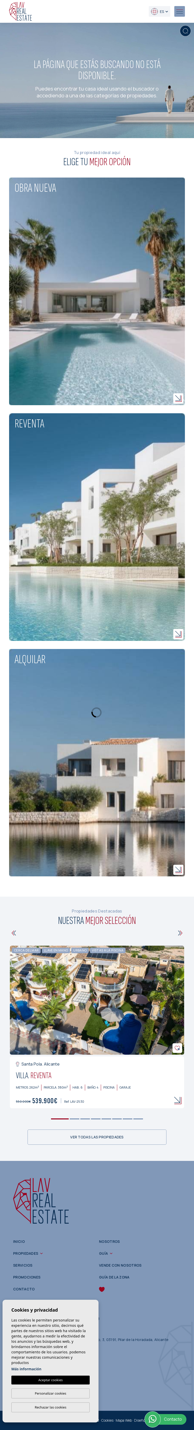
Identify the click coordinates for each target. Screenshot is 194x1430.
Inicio (19, 1241)
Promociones (26, 1277)
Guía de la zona (114, 1277)
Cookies (107, 1420)
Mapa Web (124, 1420)
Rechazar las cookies (50, 1407)
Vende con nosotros (120, 1265)
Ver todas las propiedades (97, 1137)
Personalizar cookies (50, 1393)
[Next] (180, 933)
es (157, 11)
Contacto (24, 1289)
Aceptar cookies (50, 1380)
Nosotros (109, 1241)
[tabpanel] (97, 1027)
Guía (103, 1253)
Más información (26, 1369)
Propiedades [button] (25, 1253)
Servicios (23, 1265)
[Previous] (13, 933)
